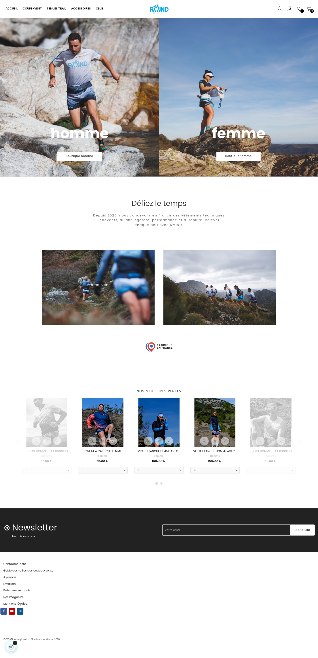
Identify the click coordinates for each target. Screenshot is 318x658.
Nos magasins (13, 597)
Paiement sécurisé (16, 590)
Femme (103, 456)
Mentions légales (15, 603)
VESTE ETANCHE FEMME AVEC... (159, 451)
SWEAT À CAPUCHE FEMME (103, 451)
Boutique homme (79, 156)
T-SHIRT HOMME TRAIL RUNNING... (47, 451)
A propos (9, 577)
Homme (47, 456)
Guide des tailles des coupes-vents (28, 570)
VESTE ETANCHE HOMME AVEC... (215, 451)
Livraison (9, 584)
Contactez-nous (14, 564)
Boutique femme (238, 156)
